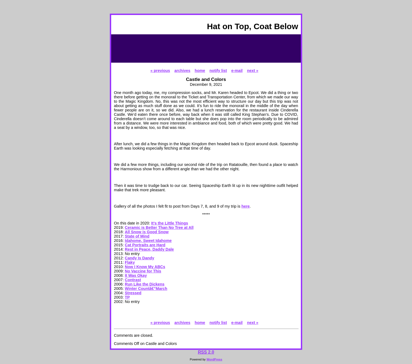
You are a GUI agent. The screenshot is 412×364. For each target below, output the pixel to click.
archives (182, 70)
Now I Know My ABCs (145, 267)
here (245, 206)
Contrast (133, 280)
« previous (160, 70)
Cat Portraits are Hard (145, 245)
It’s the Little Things (169, 223)
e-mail (237, 70)
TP (127, 297)
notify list (218, 70)
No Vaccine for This (143, 271)
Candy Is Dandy (139, 258)
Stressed (133, 293)
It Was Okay (136, 275)
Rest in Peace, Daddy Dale (149, 249)
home (200, 70)
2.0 (206, 352)
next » (252, 70)
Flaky (130, 262)
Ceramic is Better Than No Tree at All (159, 227)
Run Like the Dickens (145, 284)
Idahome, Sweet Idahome (148, 240)
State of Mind (137, 236)
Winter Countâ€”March (146, 288)
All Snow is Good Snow (147, 232)
